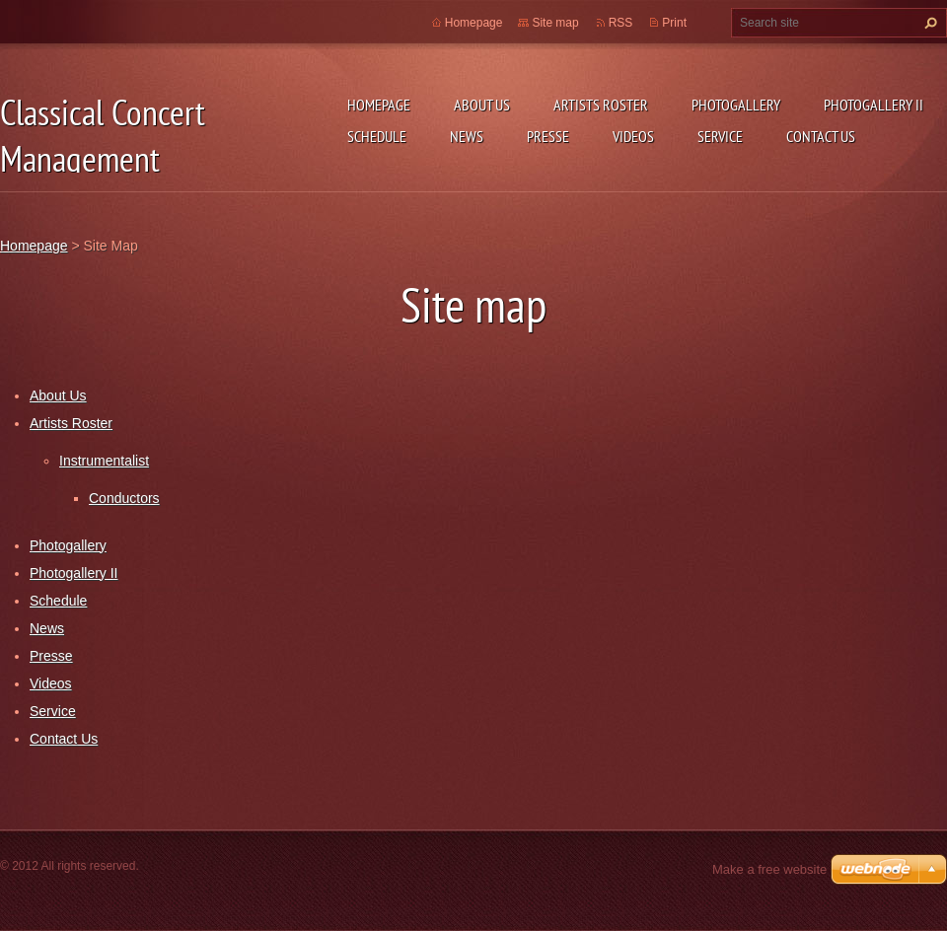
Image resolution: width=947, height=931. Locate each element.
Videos (633, 136)
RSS (621, 23)
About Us (482, 104)
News (466, 136)
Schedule (376, 136)
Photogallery (736, 104)
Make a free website (769, 869)
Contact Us (820, 136)
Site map (555, 23)
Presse (548, 136)
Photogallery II (873, 104)
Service (720, 136)
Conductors (124, 498)
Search (928, 22)
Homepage (378, 104)
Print (674, 23)
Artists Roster (600, 104)
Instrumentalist (104, 460)
